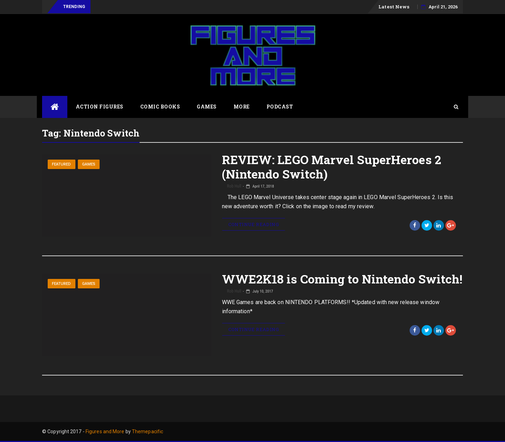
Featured (61, 164)
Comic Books (160, 106)
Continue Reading (253, 224)
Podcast (280, 106)
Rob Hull (233, 186)
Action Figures (99, 106)
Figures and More (105, 431)
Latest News (393, 6)
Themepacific (147, 431)
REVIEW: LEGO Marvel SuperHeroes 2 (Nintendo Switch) (331, 167)
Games (207, 106)
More (242, 106)
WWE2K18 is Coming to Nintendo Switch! (342, 279)
